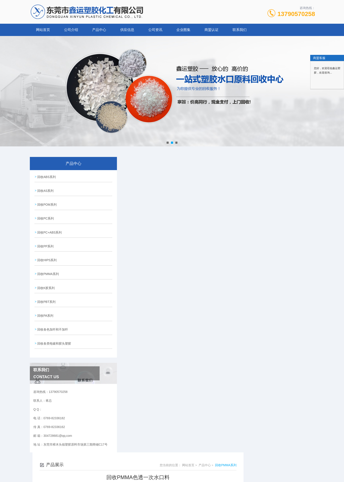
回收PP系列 (45, 239)
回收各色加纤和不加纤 (52, 314)
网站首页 (43, 30)
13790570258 (296, 14)
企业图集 (183, 30)
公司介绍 (71, 30)
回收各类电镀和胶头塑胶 (54, 326)
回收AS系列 (45, 189)
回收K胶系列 (45, 276)
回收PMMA (134, 304)
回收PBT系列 (46, 289)
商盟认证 (211, 30)
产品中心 (99, 30)
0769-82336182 (138, 461)
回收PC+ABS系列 (49, 226)
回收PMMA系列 (47, 264)
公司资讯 (155, 30)
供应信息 (127, 30)
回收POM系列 (46, 201)
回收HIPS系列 (46, 251)
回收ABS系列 (46, 176)
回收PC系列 (45, 214)
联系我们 (240, 30)
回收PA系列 (45, 301)
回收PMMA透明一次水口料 (145, 296)
